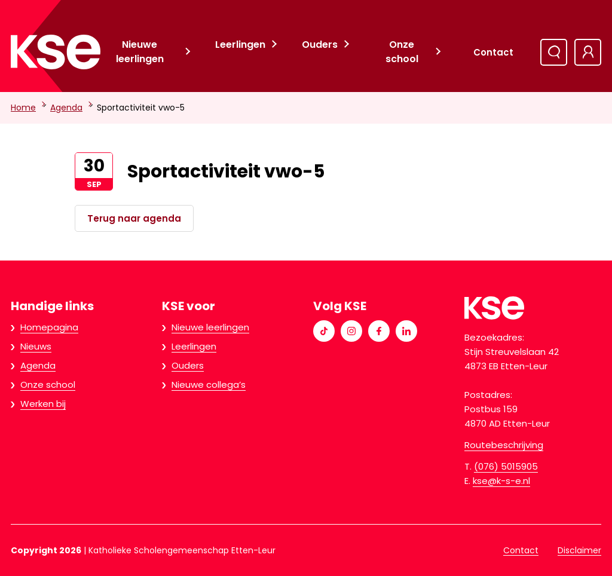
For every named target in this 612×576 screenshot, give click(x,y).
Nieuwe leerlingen (140, 52)
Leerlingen (240, 44)
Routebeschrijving (503, 445)
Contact (493, 52)
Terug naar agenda (134, 218)
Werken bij (43, 403)
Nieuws (35, 346)
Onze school (401, 52)
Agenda (66, 108)
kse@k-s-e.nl (501, 480)
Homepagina (49, 327)
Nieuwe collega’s (209, 384)
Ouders (320, 44)
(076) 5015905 (506, 466)
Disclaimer (579, 550)
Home (23, 108)
